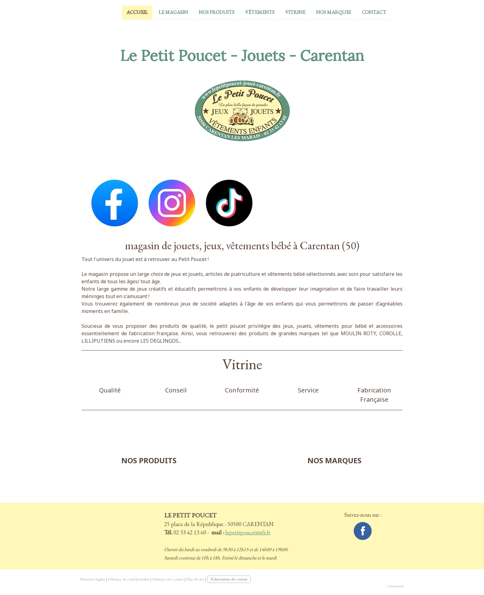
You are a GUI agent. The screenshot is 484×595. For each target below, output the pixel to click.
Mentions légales (92, 579)
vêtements (245, 12)
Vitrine (281, 12)
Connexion (395, 586)
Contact (360, 12)
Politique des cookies (168, 579)
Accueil (123, 12)
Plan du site (195, 579)
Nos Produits (202, 12)
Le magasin (159, 12)
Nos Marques (319, 12)
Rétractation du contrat (229, 579)
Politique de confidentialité (128, 579)
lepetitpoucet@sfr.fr (247, 532)
